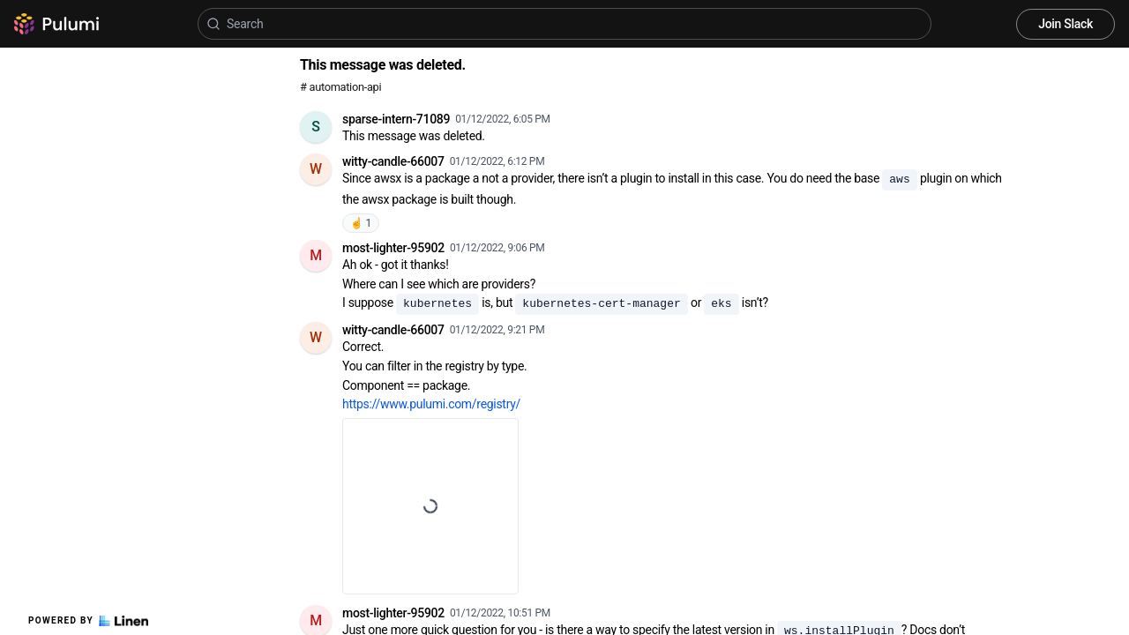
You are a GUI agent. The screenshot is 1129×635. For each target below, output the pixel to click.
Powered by (88, 621)
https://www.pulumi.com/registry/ (431, 404)
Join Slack (1065, 24)
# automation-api (340, 86)
